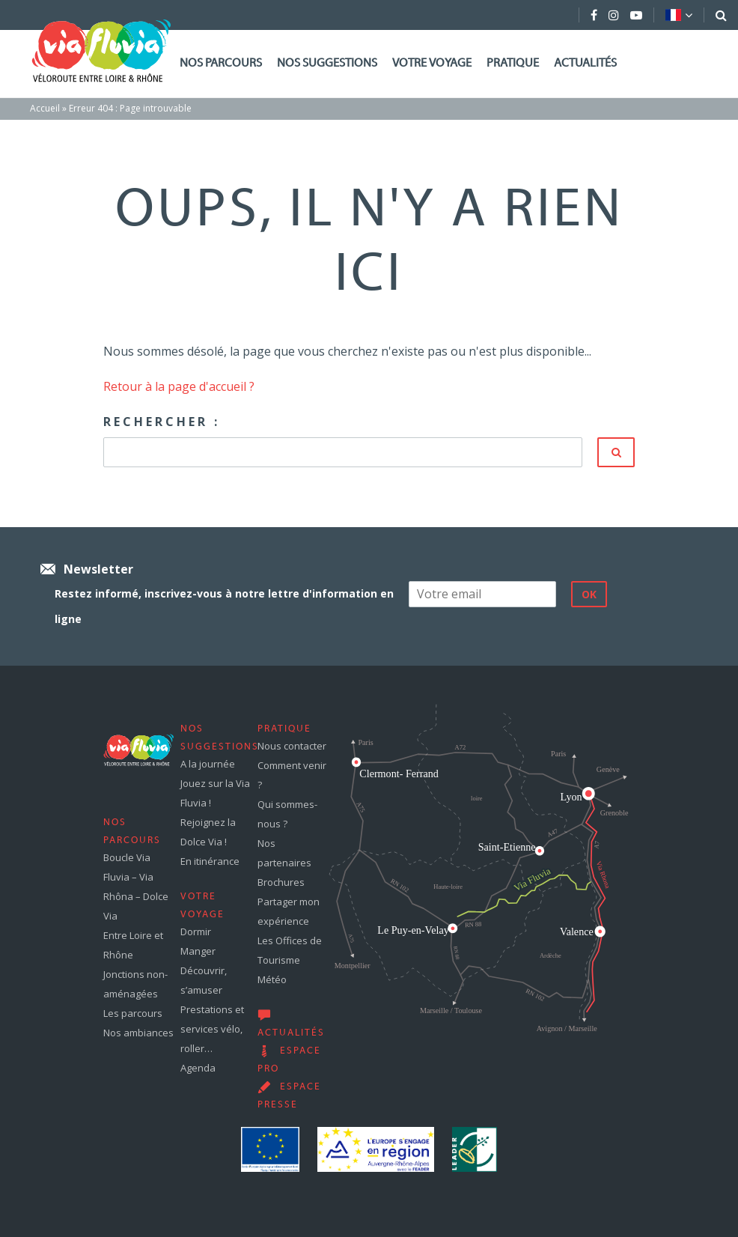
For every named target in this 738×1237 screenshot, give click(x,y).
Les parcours (132, 1013)
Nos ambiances (138, 1032)
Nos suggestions (327, 64)
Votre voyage (432, 64)
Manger (198, 951)
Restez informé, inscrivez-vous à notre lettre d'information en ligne (224, 606)
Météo (272, 979)
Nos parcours (221, 64)
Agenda (198, 1068)
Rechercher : (161, 421)
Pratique (513, 64)
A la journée (207, 764)
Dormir (195, 931)
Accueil (45, 108)
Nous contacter (291, 746)
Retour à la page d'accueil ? (178, 386)
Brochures (281, 882)
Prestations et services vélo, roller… (212, 1029)
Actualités (585, 64)
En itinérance (210, 861)
